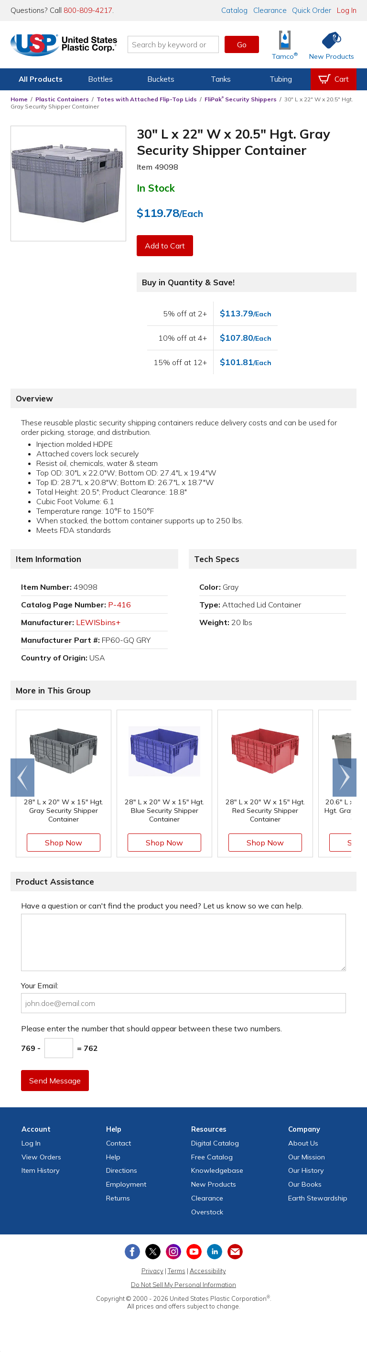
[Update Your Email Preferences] (235, 1251)
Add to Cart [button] (165, 245)
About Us (303, 1143)
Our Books (305, 1184)
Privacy (152, 1271)
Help (113, 1157)
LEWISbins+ (98, 622)
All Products (41, 79)
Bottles (100, 79)
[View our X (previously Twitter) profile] (152, 1251)
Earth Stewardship (317, 1198)
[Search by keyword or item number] (176, 44)
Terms (176, 1271)
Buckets (160, 79)
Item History (41, 1170)
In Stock (156, 188)
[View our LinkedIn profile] (214, 1251)
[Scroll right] (344, 777)
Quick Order (311, 10)
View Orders (41, 1157)
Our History (306, 1170)
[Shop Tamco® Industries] (285, 45)
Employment (126, 1184)
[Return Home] (67, 46)
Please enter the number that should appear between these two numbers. (151, 1028)
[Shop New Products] (328, 45)
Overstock (207, 1212)
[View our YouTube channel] (194, 1251)
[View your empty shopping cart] (333, 79)
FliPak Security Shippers (241, 99)
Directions (121, 1170)
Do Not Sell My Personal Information (183, 1284)
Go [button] (242, 44)
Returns (118, 1198)
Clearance (270, 10)
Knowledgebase (217, 1170)
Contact (118, 1143)
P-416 (119, 604)
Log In (346, 10)
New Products (213, 1184)
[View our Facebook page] (132, 1251)
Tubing (281, 79)
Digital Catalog (215, 1143)
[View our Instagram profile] (173, 1251)
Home (19, 99)
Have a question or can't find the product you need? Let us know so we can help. (162, 905)
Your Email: (39, 985)
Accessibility (208, 1271)
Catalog (234, 10)
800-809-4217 (88, 10)
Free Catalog (212, 1157)
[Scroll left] (22, 777)
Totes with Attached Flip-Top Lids (147, 99)
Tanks (221, 79)
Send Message (55, 1080)
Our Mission (306, 1157)
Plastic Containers (62, 99)
